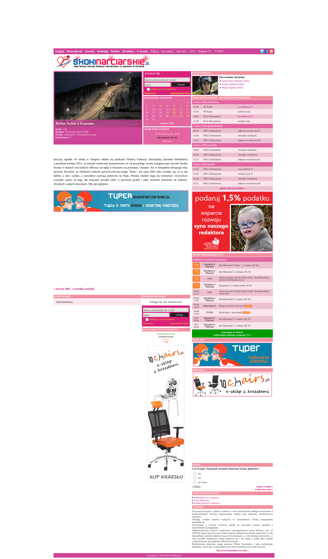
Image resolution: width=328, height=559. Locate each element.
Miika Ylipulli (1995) (232, 87)
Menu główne (74, 51)
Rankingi (102, 51)
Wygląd (59, 51)
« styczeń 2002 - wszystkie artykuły (74, 288)
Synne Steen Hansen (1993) (235, 80)
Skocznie (181, 51)
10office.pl (176, 555)
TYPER (219, 51)
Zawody (90, 51)
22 (188, 112)
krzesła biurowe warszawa (207, 503)
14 (181, 109)
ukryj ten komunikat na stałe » (232, 550)
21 (181, 112)
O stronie (142, 51)
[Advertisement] (164, 24)
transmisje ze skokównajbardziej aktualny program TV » (232, 333)
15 (188, 109)
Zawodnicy (167, 51)
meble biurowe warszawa (206, 497)
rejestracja (150, 93)
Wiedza (115, 51)
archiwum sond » (264, 489)
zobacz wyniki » (264, 486)
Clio (65, 129)
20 (174, 112)
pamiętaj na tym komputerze (163, 89)
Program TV (205, 51)
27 (174, 116)
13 (174, 109)
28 (181, 116)
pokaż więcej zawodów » (232, 188)
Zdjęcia (155, 51)
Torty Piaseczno (202, 500)
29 (188, 116)
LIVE (192, 51)
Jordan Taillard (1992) (233, 84)
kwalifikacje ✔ (245, 106)
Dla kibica (128, 51)
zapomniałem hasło (180, 93)
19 (167, 112)
